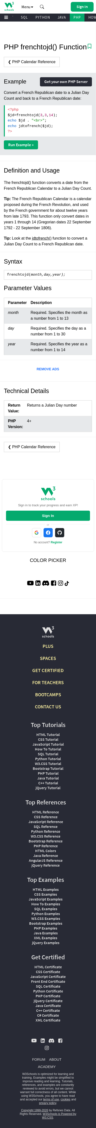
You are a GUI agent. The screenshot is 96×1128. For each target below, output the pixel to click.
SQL (24, 17)
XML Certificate (48, 1020)
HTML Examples (46, 889)
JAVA (62, 17)
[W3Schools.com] (48, 634)
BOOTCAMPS (48, 694)
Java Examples (46, 933)
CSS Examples (45, 894)
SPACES (48, 658)
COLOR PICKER (48, 560)
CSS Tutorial (48, 739)
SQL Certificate (48, 986)
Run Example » (21, 144)
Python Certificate (48, 991)
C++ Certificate (48, 1010)
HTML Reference (45, 812)
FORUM (38, 1059)
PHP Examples (45, 928)
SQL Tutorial (48, 753)
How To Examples (45, 903)
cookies (65, 1099)
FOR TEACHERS (48, 682)
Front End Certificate (48, 981)
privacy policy (47, 1103)
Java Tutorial (48, 778)
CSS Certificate (48, 971)
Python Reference (45, 831)
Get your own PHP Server (66, 81)
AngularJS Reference (46, 860)
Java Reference (45, 855)
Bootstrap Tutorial (48, 768)
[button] (42, 6)
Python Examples (46, 913)
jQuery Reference (46, 865)
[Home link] (9, 6)
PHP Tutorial (48, 773)
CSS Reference (46, 816)
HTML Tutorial (48, 734)
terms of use (51, 1099)
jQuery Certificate (48, 1000)
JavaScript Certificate (48, 976)
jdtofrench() (41, 238)
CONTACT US (48, 707)
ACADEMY (47, 1067)
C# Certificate (48, 1015)
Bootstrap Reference (46, 841)
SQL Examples (45, 908)
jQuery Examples (45, 942)
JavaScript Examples (46, 899)
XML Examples (45, 937)
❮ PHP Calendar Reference (32, 62)
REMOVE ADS (48, 369)
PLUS (48, 646)
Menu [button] (27, 6)
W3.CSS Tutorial (48, 763)
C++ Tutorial (48, 782)
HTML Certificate (48, 966)
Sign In (48, 516)
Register (56, 542)
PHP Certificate (48, 995)
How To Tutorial (48, 749)
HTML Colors (45, 850)
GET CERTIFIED (48, 670)
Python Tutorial (48, 758)
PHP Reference (46, 845)
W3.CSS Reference (45, 836)
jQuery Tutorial (48, 787)
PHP (77, 17)
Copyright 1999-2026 (34, 1110)
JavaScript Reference (45, 821)
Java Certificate (48, 1005)
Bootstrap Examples (45, 923)
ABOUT (55, 1059)
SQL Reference (46, 826)
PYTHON (42, 17)
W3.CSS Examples (45, 918)
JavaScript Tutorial (48, 744)
